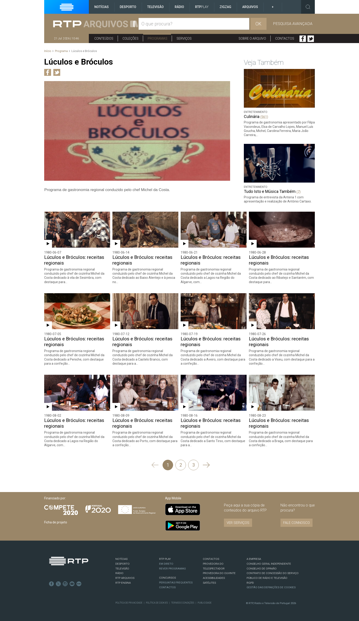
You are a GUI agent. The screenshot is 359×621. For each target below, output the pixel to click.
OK (258, 24)
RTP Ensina (123, 582)
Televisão (155, 7)
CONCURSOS (167, 577)
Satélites (209, 582)
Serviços (184, 38)
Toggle (308, 7)
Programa (61, 51)
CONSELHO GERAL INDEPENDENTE (269, 563)
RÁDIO (119, 573)
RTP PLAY (165, 559)
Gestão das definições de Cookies (271, 587)
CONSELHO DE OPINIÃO (262, 568)
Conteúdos (103, 38)
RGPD (250, 582)
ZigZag (225, 7)
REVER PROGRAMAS (172, 568)
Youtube (72, 583)
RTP (202, 7)
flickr (79, 583)
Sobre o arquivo (252, 38)
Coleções (130, 38)
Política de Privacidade (128, 603)
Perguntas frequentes (176, 582)
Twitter (310, 39)
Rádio (179, 7)
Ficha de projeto (55, 522)
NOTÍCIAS (121, 559)
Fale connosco (296, 523)
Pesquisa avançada (293, 23)
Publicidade (205, 603)
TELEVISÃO (122, 568)
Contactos (284, 38)
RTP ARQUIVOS (124, 578)
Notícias (101, 7)
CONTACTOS (211, 559)
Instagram (65, 583)
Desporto (128, 7)
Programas (157, 38)
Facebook (302, 39)
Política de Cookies (157, 603)
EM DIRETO (166, 563)
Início (47, 51)
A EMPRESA (254, 559)
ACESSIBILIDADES (214, 578)
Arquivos (250, 7)
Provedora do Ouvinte (219, 573)
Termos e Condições (182, 603)
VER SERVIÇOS (238, 523)
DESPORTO (122, 563)
